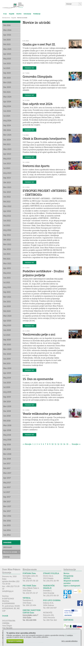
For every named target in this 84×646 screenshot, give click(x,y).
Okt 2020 (7, 344)
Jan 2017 (6, 463)
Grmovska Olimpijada (37, 76)
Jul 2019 (6, 387)
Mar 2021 (7, 263)
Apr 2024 (7, 101)
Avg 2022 (7, 230)
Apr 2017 (7, 478)
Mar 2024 (7, 97)
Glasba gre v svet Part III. (39, 44)
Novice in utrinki (22, 17)
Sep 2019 (7, 397)
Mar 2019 (7, 368)
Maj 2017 (7, 482)
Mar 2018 (7, 425)
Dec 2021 (7, 301)
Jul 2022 (6, 225)
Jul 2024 (6, 116)
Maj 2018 (7, 435)
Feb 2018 (6, 420)
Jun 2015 (7, 525)
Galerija (6, 557)
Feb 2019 (6, 363)
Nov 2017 (7, 506)
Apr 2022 (7, 211)
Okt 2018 (7, 449)
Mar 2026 (7, 30)
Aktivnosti (7, 547)
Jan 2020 (7, 306)
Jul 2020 (6, 335)
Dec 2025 (7, 87)
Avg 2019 (7, 392)
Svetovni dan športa (36, 166)
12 (58, 444)
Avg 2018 (7, 439)
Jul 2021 (6, 282)
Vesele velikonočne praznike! (42, 413)
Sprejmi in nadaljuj (15, 641)
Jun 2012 (7, 535)
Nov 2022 (7, 244)
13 (61, 444)
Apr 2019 (7, 373)
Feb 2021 (6, 259)
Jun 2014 (7, 530)
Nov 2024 (7, 135)
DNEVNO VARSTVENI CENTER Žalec (32, 611)
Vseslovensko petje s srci (39, 334)
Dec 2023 (7, 192)
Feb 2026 (7, 25)
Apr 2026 (7, 35)
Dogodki (11, 14)
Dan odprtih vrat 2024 (37, 104)
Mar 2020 (7, 316)
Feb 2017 (6, 468)
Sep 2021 (7, 292)
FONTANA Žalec (29, 573)
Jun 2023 (7, 163)
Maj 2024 (7, 106)
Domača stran (6, 17)
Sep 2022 (7, 235)
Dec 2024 (7, 139)
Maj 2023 (7, 158)
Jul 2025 (6, 68)
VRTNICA (26, 598)
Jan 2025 (7, 39)
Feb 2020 (7, 311)
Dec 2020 (7, 354)
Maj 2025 (7, 58)
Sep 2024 (7, 125)
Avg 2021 (7, 287)
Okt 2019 (7, 401)
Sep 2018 (7, 444)
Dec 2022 (7, 249)
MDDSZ (67, 578)
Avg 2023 (7, 173)
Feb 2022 (6, 201)
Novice (66, 573)
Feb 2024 (7, 92)
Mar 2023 (7, 149)
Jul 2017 (6, 492)
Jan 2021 (6, 254)
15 (67, 444)
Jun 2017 (7, 487)
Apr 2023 (7, 154)
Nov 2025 (7, 82)
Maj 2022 (7, 216)
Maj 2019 (7, 378)
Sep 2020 (7, 339)
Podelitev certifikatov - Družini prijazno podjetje (43, 273)
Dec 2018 (7, 459)
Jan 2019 (7, 359)
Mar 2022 (7, 206)
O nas (5, 14)
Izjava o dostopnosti (72, 585)
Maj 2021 (7, 273)
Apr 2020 (7, 320)
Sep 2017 (7, 497)
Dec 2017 (7, 511)
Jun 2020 (7, 330)
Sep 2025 (7, 73)
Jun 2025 (7, 63)
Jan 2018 (7, 416)
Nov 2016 (7, 516)
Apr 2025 (7, 54)
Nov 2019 (7, 406)
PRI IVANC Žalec (29, 585)
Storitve (18, 14)
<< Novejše (27, 444)
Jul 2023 (6, 168)
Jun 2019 (7, 382)
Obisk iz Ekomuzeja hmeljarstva (44, 138)
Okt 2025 (7, 78)
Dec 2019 (7, 411)
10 (52, 444)
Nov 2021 (7, 297)
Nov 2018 (7, 454)
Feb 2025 (6, 44)
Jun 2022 (7, 220)
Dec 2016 (7, 520)
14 (64, 444)
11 (55, 444)
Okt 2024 (7, 130)
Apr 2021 (7, 268)
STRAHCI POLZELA (51, 573)
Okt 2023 (7, 182)
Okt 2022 (7, 239)
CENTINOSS (68, 620)
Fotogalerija (68, 576)
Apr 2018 (7, 430)
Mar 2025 (7, 49)
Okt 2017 (7, 501)
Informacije (27, 14)
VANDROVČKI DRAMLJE (49, 586)
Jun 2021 (7, 278)
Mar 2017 (7, 473)
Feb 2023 (6, 144)
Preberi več (29, 68)
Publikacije (36, 14)
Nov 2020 (7, 349)
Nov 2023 (7, 187)
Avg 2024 (7, 120)
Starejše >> (76, 444)
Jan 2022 (7, 197)
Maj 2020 (7, 325)
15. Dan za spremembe (38, 379)
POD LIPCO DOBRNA (52, 600)
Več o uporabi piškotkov (69, 641)
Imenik (5, 615)
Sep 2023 (7, 178)
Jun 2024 (7, 111)
